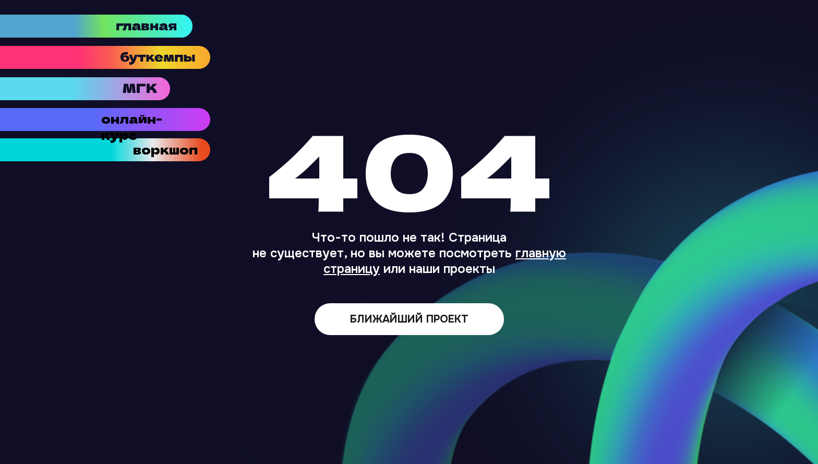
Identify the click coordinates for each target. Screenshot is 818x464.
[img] (144, 57)
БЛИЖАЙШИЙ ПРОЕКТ (409, 319)
